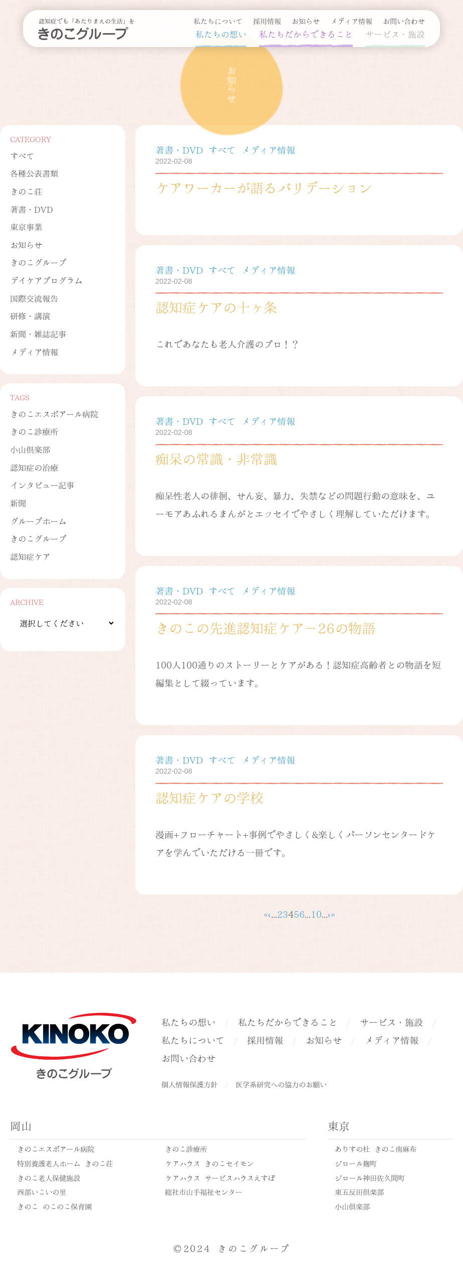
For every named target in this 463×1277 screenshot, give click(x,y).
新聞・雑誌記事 (38, 333)
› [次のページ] (329, 913)
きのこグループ (38, 262)
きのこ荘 (26, 191)
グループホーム (38, 520)
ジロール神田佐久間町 (370, 1177)
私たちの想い (221, 34)
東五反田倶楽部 (359, 1191)
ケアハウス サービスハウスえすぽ (220, 1177)
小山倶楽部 (30, 449)
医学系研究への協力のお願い (281, 1083)
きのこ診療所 (34, 431)
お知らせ (306, 21)
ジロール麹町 (356, 1162)
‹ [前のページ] (269, 913)
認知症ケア (30, 556)
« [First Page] (266, 913)
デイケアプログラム (46, 280)
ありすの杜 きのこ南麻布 (375, 1148)
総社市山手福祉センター (203, 1191)
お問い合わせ (404, 21)
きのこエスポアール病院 (54, 413)
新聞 (18, 502)
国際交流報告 (34, 298)
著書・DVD (31, 209)
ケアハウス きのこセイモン (209, 1162)
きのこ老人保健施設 (48, 1177)
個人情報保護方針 (189, 1083)
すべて (22, 155)
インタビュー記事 (42, 484)
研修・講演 (30, 315)
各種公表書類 (34, 173)
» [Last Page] (333, 913)
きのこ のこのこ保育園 (54, 1205)
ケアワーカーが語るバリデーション (263, 187)
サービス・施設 (395, 34)
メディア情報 (351, 21)
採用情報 (267, 21)
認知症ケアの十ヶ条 (216, 306)
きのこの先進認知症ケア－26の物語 (265, 627)
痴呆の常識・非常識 (216, 458)
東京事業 (26, 226)
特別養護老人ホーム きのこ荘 (65, 1162)
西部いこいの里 (41, 1191)
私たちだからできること (306, 34)
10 (316, 913)
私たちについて (218, 21)
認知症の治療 (34, 467)
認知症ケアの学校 (209, 797)
